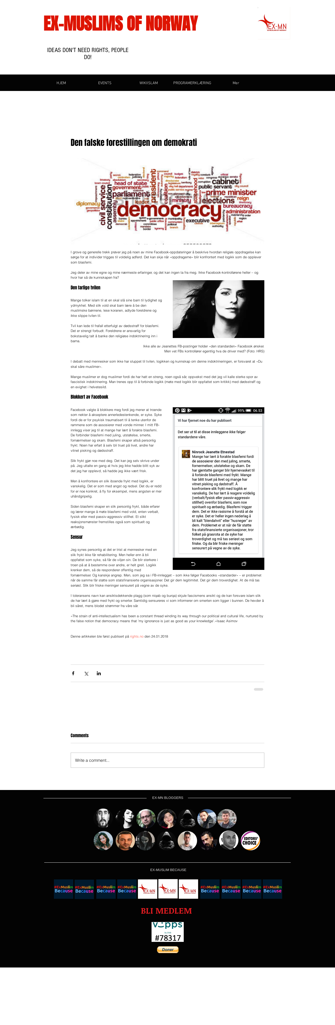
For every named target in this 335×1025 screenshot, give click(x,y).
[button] (166, 910)
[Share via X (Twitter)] (85, 673)
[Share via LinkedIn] (98, 673)
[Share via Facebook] (73, 673)
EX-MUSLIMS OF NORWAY (120, 24)
